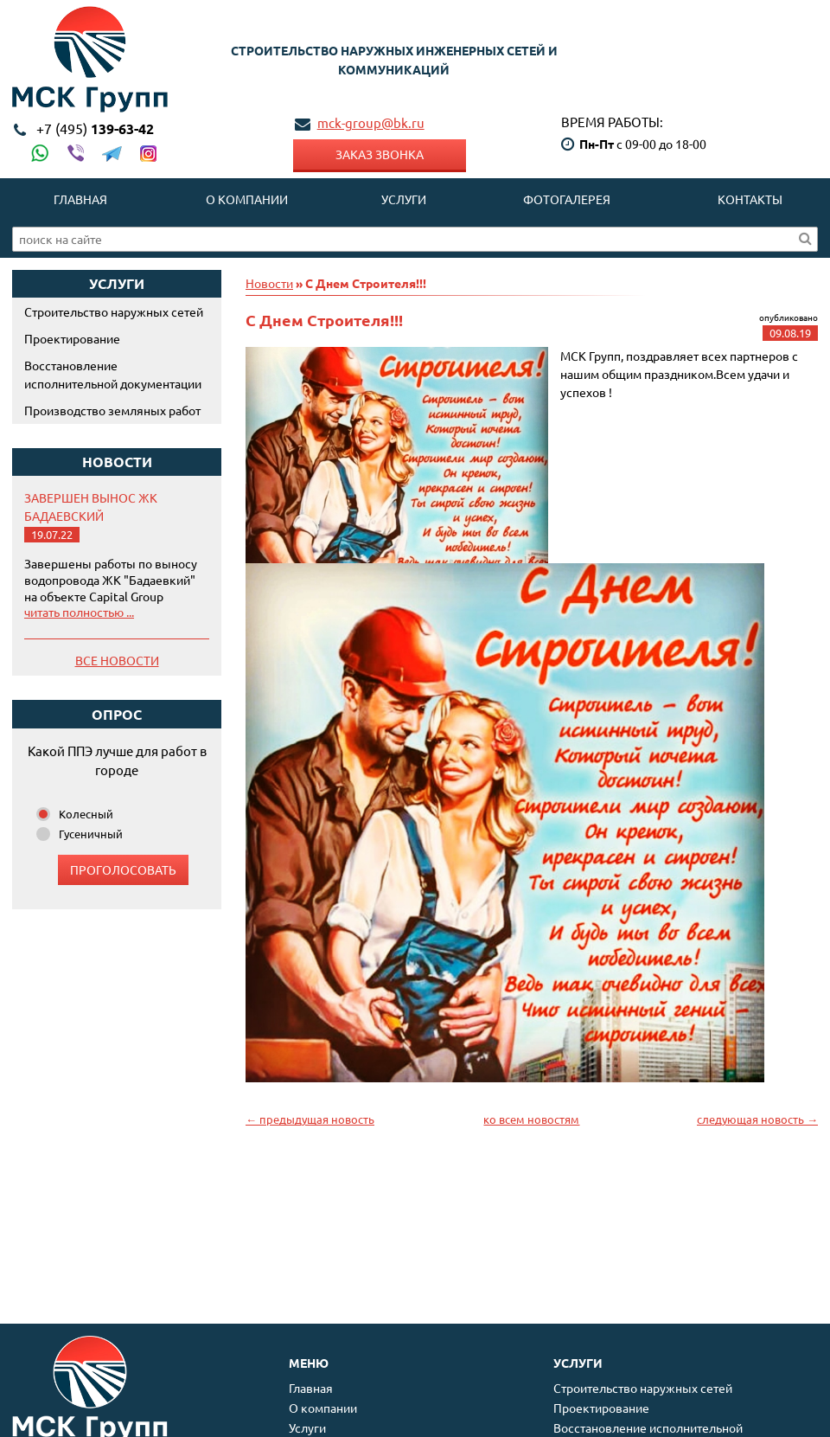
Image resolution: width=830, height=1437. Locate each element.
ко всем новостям (531, 1119)
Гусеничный (91, 833)
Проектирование (72, 338)
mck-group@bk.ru (371, 122)
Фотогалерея (566, 199)
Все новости (117, 660)
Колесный (86, 813)
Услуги (403, 199)
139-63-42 (95, 128)
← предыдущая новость (310, 1119)
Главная (80, 199)
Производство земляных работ (112, 410)
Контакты (750, 199)
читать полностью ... (79, 611)
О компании (247, 199)
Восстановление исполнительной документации (112, 374)
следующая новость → (757, 1119)
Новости (269, 283)
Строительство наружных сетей (113, 311)
